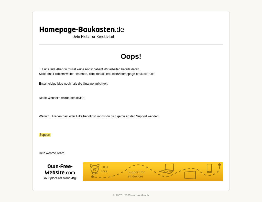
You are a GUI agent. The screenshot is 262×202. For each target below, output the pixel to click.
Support (44, 135)
